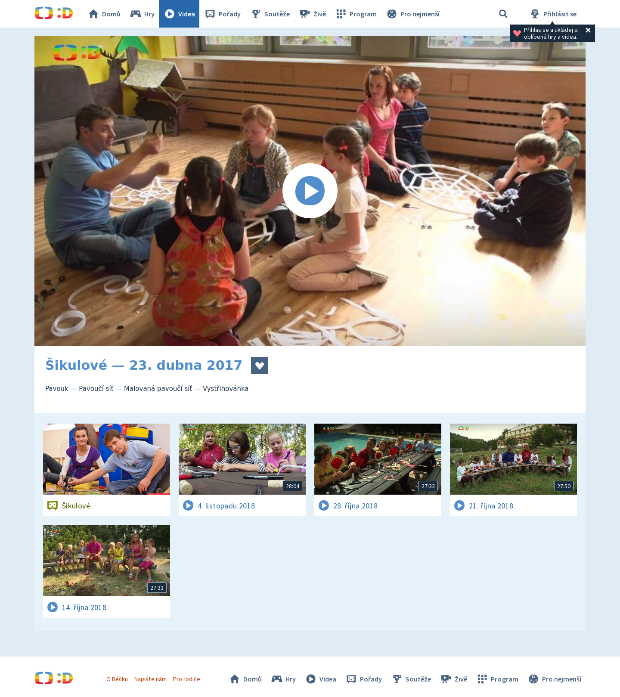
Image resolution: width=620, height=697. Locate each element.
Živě (312, 13)
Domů (104, 13)
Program (356, 13)
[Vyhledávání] (503, 14)
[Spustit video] (310, 191)
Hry (142, 13)
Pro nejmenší (412, 13)
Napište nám (150, 679)
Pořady (222, 13)
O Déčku (117, 679)
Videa (179, 13)
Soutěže (269, 13)
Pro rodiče (186, 679)
